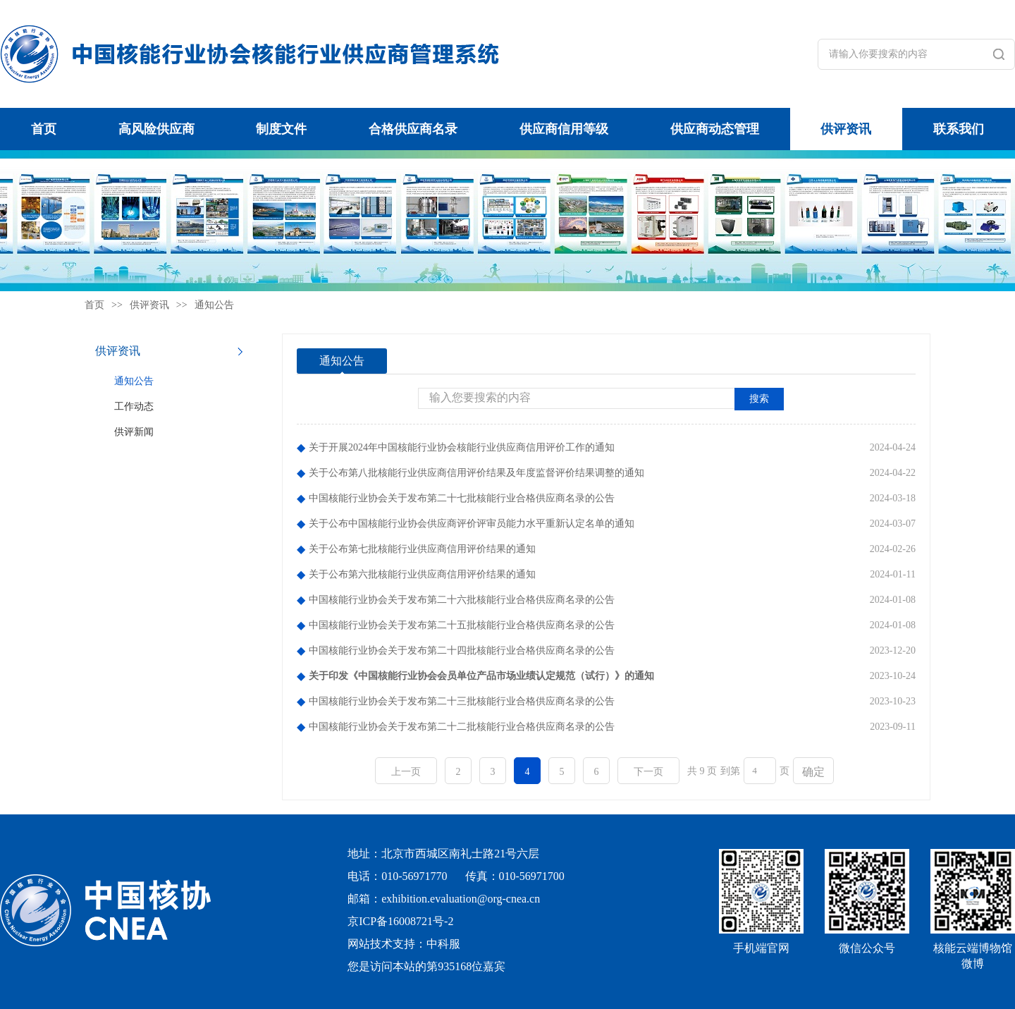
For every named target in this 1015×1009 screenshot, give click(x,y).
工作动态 (134, 406)
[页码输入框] (760, 770)
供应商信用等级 (563, 129)
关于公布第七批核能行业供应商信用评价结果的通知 (422, 549)
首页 (43, 129)
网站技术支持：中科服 (403, 944)
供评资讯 (845, 129)
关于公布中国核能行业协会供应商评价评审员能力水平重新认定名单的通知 (471, 523)
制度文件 (281, 129)
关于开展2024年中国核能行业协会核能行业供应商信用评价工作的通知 (462, 447)
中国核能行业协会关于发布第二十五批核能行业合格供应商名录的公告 (462, 625)
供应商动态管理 (714, 129)
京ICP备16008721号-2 (400, 921)
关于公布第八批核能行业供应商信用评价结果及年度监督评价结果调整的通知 (476, 472)
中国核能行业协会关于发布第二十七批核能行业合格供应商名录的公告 (462, 498)
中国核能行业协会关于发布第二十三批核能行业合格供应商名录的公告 (462, 701)
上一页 (406, 771)
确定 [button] (813, 772)
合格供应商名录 (413, 129)
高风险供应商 (156, 129)
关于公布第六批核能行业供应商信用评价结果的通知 (422, 574)
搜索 (759, 398)
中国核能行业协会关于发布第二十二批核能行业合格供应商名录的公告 (462, 726)
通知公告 (214, 305)
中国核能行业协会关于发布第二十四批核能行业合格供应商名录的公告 (462, 650)
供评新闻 (134, 432)
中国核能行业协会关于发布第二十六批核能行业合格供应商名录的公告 (462, 599)
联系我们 (958, 129)
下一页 (648, 771)
